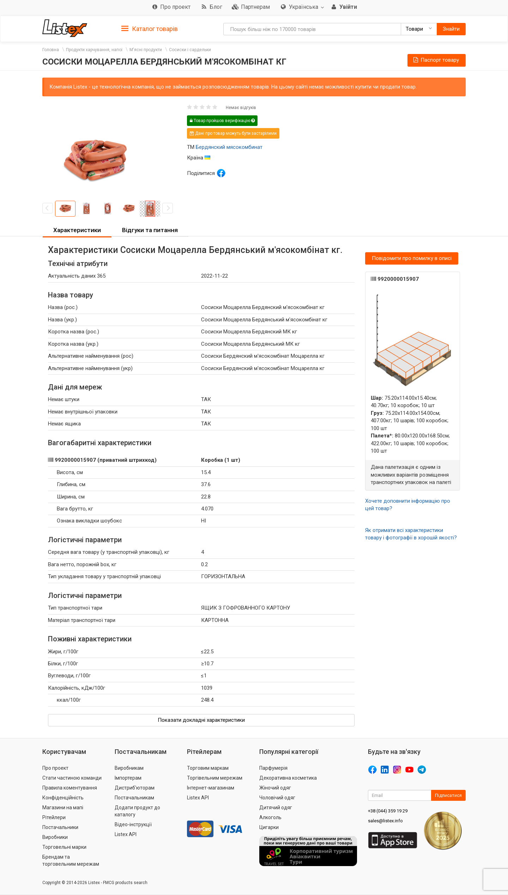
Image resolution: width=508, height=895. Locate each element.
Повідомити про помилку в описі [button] (412, 258)
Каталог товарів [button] (149, 29)
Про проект (55, 768)
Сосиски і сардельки (190, 49)
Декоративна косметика (288, 778)
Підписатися (448, 795)
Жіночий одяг (275, 788)
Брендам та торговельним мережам (70, 860)
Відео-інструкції (133, 824)
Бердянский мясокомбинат (229, 147)
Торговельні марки (64, 847)
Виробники (55, 837)
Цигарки (269, 827)
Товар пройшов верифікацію (222, 120)
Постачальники (60, 827)
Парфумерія (273, 768)
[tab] (149, 28)
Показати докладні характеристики (201, 720)
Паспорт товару (435, 60)
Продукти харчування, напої (94, 49)
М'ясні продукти (145, 49)
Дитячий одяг (275, 807)
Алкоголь (270, 817)
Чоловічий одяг (277, 797)
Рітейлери (54, 817)
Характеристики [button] (77, 230)
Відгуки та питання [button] (150, 230)
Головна (50, 49)
